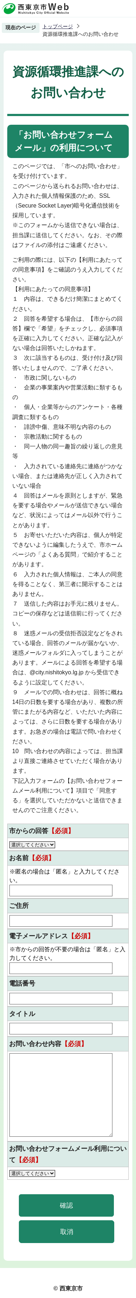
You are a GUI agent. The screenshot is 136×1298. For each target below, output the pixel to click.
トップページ (57, 26)
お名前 (32, 858)
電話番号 (22, 983)
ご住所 (19, 905)
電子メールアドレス (51, 936)
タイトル (22, 1013)
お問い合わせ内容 (48, 1043)
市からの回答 (41, 830)
